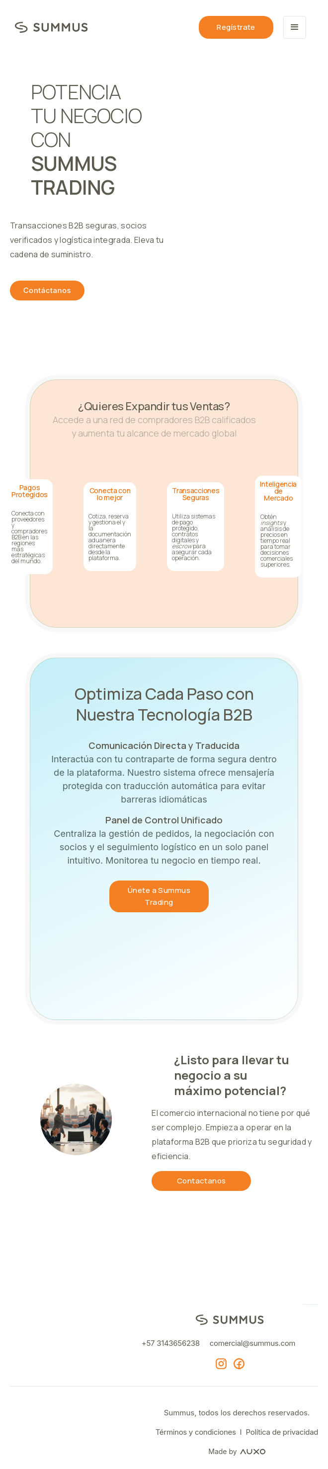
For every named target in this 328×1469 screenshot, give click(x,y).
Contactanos (201, 1180)
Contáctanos (47, 290)
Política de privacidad (282, 1432)
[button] (294, 27)
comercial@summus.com (252, 1343)
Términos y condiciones (196, 1432)
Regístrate (236, 27)
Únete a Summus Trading (159, 896)
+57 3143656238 (171, 1343)
